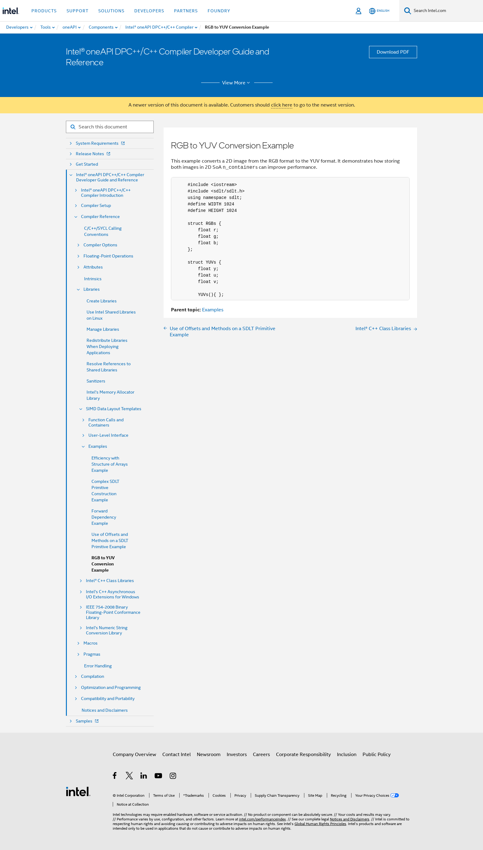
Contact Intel (176, 754)
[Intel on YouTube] (159, 776)
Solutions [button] (111, 11)
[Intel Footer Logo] (78, 791)
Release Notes (94, 153)
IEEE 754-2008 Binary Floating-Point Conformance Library (113, 612)
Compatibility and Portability (108, 698)
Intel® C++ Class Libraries (110, 580)
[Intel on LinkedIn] (144, 776)
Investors (237, 754)
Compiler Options (100, 245)
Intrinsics (93, 278)
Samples (88, 721)
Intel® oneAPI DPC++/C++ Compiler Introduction (106, 193)
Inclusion (346, 754)
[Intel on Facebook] (115, 776)
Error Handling (98, 666)
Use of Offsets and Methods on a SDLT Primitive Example (109, 540)
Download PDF (393, 52)
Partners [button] (186, 11)
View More (237, 83)
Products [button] (44, 11)
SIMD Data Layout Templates (113, 408)
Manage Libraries (103, 329)
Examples (97, 446)
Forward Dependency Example (103, 517)
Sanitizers (96, 381)
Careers (261, 754)
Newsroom (209, 754)
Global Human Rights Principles (320, 823)
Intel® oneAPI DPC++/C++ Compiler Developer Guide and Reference (110, 177)
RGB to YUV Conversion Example (103, 564)
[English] (379, 11)
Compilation (92, 676)
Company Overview (134, 754)
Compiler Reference (100, 216)
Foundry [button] (219, 11)
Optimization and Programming (111, 687)
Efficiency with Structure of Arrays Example (109, 464)
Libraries (91, 289)
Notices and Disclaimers (105, 710)
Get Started (87, 164)
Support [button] (77, 11)
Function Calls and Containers (106, 422)
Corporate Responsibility (303, 754)
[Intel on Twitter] (129, 776)
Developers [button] (149, 11)
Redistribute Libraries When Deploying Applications (107, 346)
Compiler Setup (96, 205)
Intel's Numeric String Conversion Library (107, 630)
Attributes (93, 267)
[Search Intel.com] (447, 10)
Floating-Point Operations (108, 256)
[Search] (407, 10)
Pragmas (91, 654)
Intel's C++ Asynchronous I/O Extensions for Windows (112, 594)
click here (281, 105)
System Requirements (101, 143)
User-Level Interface (108, 435)
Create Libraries (102, 301)
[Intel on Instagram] (173, 776)
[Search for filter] (110, 127)
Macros (90, 643)
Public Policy (377, 754)
